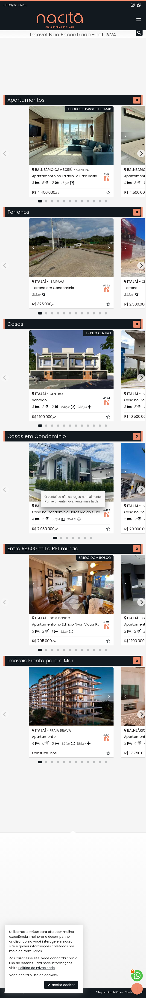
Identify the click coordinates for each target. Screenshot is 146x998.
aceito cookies (61, 985)
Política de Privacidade (36, 968)
